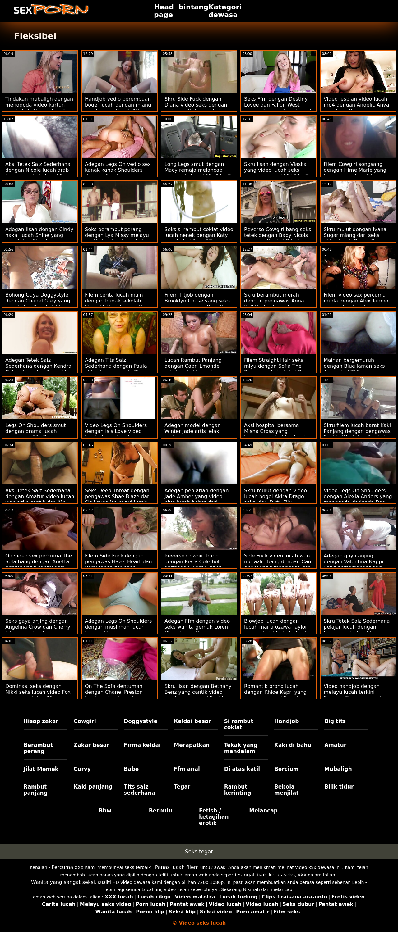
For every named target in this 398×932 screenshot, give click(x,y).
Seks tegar (199, 851)
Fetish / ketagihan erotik (214, 816)
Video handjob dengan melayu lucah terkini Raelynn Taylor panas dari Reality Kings (356, 695)
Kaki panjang (93, 787)
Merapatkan (192, 745)
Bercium (286, 769)
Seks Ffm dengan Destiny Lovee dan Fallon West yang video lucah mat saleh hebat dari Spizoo (278, 108)
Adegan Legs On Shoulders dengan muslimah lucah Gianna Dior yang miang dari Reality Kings (118, 630)
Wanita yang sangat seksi (63, 882)
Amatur (335, 745)
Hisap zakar (41, 721)
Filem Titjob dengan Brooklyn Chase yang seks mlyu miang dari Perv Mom (197, 301)
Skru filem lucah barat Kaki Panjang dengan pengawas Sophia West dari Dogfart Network (357, 434)
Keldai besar (192, 721)
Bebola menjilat (286, 790)
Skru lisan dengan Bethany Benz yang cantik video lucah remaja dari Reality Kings (197, 695)
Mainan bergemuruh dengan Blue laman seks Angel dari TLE (354, 366)
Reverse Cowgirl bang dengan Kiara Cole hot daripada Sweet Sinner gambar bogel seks (192, 564)
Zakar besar (91, 745)
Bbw (105, 810)
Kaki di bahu (292, 745)
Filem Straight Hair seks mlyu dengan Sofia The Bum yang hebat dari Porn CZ (276, 369)
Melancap (263, 810)
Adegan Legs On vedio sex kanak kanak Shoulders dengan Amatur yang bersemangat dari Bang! (118, 173)
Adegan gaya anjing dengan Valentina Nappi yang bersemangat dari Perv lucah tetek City (353, 564)
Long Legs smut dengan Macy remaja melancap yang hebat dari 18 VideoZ (197, 170)
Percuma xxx (68, 867)
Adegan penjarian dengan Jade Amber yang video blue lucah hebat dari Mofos (196, 499)
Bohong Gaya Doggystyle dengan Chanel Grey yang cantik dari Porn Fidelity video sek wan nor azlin (37, 304)
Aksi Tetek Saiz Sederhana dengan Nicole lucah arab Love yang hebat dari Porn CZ (38, 173)
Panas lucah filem (177, 867)
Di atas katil (242, 769)
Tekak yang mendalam (241, 748)
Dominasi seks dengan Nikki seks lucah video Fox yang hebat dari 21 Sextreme (38, 695)
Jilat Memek (41, 769)
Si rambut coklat (238, 724)
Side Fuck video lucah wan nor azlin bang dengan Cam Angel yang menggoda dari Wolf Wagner (278, 564)
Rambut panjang (36, 790)
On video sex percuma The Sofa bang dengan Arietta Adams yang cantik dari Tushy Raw (38, 564)
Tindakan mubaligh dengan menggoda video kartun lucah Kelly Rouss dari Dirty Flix (39, 108)
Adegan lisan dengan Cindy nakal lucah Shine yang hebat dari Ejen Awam (39, 235)
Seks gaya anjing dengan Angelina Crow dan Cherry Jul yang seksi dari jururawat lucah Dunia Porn (39, 630)
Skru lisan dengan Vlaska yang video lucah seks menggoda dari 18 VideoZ (276, 170)
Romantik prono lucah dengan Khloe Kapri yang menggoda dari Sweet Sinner (275, 695)
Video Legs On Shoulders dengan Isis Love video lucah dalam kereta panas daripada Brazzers (117, 434)
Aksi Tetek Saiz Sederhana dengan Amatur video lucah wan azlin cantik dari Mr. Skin (39, 499)
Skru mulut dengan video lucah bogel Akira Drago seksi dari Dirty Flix (275, 496)
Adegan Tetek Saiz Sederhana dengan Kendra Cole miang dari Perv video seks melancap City (38, 369)
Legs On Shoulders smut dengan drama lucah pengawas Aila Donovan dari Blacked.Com (35, 434)
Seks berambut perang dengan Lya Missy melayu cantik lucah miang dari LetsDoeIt (117, 238)
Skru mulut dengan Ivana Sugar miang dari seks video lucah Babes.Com (355, 235)
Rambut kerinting (237, 790)
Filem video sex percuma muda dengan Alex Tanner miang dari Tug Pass (356, 301)
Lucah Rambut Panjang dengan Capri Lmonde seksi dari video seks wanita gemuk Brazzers (193, 369)
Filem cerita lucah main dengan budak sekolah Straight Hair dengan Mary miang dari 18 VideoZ (118, 304)
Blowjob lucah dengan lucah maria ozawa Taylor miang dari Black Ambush (276, 627)
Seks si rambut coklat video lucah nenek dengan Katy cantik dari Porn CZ (198, 235)
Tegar (182, 787)
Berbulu (160, 810)
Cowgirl (85, 721)
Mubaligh (338, 769)
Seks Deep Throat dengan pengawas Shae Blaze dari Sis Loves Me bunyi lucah (117, 496)
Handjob (286, 721)
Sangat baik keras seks (266, 875)
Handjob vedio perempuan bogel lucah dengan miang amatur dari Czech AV (118, 105)
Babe (131, 769)
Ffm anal (187, 769)
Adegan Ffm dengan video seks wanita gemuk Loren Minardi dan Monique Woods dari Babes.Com (197, 630)
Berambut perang (38, 748)
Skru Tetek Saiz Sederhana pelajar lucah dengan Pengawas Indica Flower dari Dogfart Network (357, 630)
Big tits (335, 721)
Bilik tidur (339, 787)
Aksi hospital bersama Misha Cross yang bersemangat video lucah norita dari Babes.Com (276, 434)
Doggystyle (140, 721)
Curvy (82, 769)
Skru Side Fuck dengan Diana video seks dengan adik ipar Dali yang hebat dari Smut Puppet (195, 108)
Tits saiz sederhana (139, 790)
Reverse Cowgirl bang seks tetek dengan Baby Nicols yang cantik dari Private (277, 235)
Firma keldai (142, 745)
